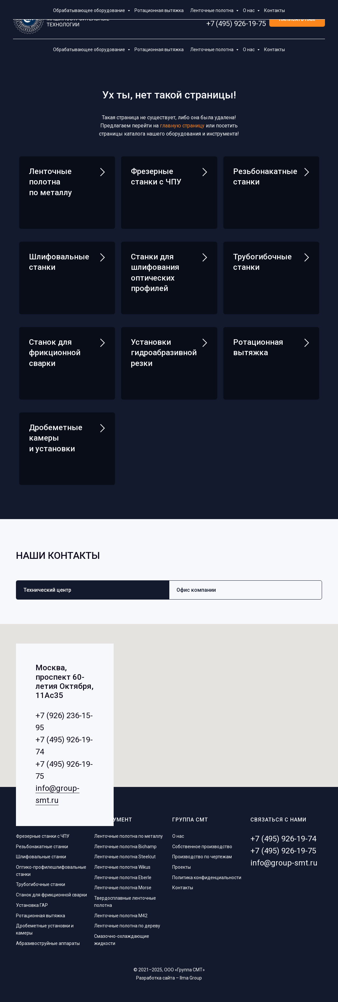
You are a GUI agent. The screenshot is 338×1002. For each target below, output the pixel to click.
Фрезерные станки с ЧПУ (42, 833)
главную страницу (182, 126)
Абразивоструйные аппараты (48, 940)
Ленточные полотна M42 (121, 912)
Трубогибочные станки (40, 881)
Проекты (181, 864)
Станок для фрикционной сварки (51, 892)
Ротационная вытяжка (159, 49)
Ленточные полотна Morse (122, 885)
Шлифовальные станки (41, 854)
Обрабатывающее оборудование (89, 49)
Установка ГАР (32, 902)
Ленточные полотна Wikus (122, 864)
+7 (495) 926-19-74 (236, 15)
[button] (297, 19)
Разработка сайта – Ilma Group (169, 975)
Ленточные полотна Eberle (122, 875)
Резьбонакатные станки (42, 844)
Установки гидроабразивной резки (164, 351)
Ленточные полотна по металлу (50, 182)
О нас (249, 49)
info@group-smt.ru (283, 860)
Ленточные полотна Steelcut (125, 854)
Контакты (274, 49)
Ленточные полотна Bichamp (125, 844)
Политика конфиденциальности (206, 875)
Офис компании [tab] (196, 587)
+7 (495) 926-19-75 (236, 24)
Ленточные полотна (212, 49)
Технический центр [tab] (47, 587)
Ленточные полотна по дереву (127, 923)
